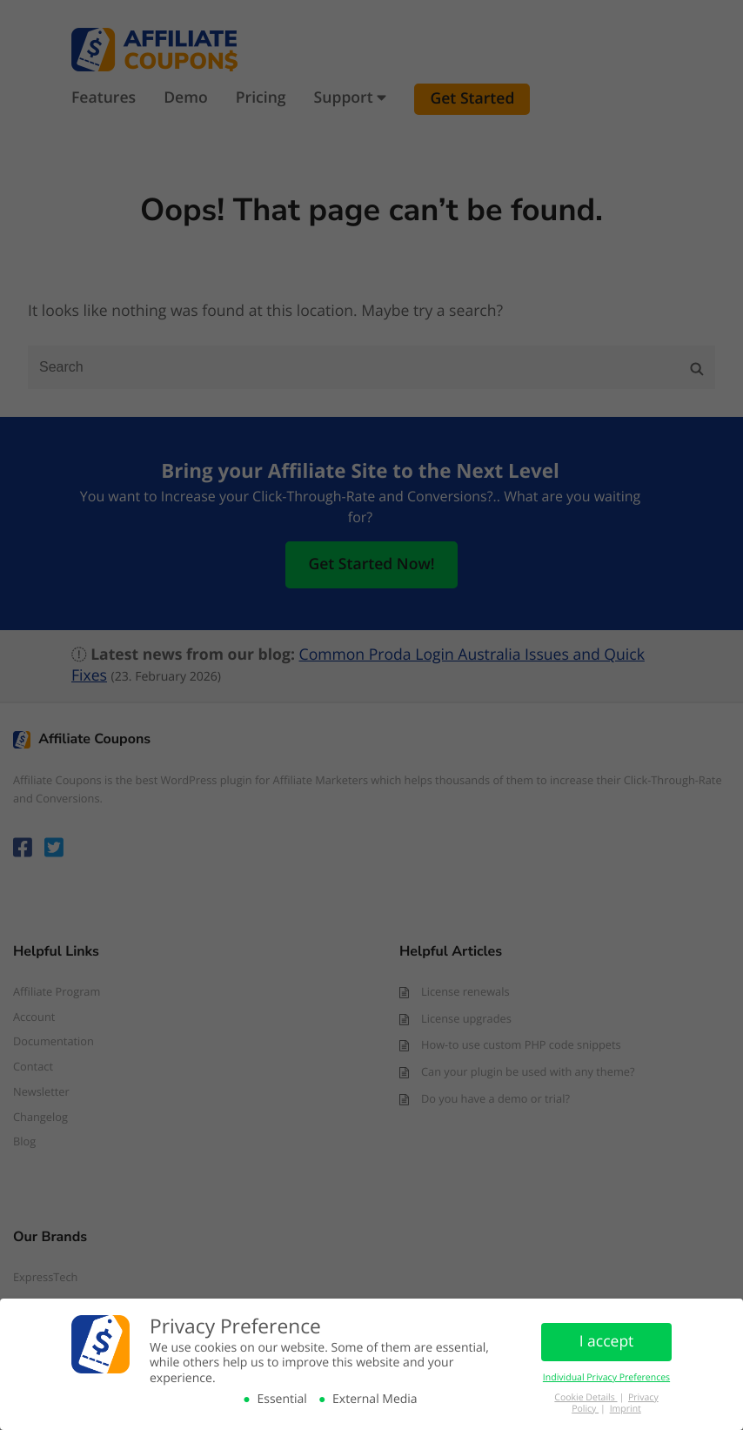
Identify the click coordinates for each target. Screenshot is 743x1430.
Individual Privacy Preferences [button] (606, 1378)
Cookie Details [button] (585, 1398)
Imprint (625, 1409)
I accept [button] (606, 1341)
